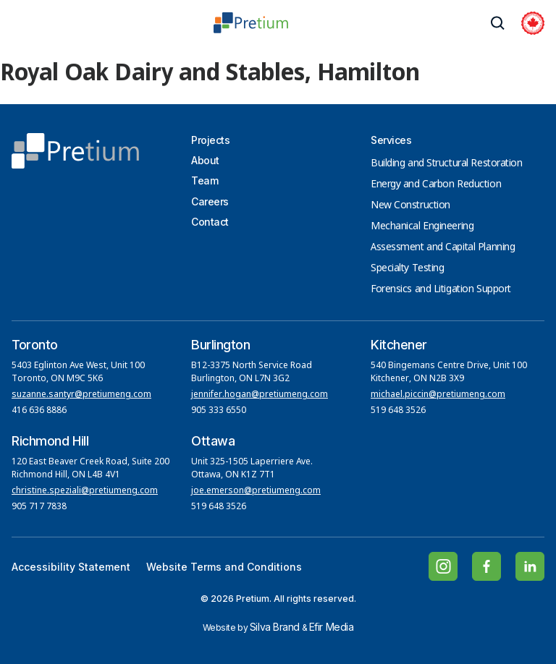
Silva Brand (275, 627)
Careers (210, 201)
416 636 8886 (39, 411)
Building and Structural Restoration (447, 163)
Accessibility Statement (71, 567)
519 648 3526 (399, 411)
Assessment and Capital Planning (443, 247)
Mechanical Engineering (422, 226)
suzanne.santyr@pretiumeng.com (81, 395)
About (205, 160)
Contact (210, 222)
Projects (210, 140)
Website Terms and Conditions (224, 567)
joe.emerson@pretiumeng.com (256, 491)
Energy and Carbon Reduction (436, 184)
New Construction (410, 205)
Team (204, 180)
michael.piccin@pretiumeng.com (438, 395)
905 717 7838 (39, 507)
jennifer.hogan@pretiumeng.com (259, 395)
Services (391, 140)
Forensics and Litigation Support (441, 289)
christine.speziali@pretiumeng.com (85, 491)
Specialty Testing (408, 268)
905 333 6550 (218, 411)
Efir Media (331, 627)
